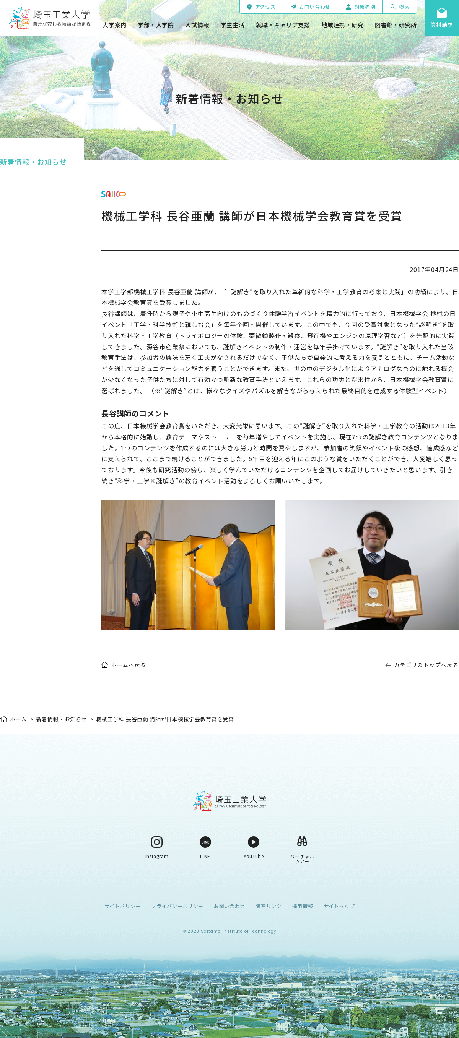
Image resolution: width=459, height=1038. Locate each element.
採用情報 (302, 906)
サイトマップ (339, 906)
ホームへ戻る (128, 665)
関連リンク (269, 906)
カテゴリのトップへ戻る (426, 665)
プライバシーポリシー (177, 906)
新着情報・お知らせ (33, 162)
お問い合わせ (229, 906)
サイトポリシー (122, 906)
